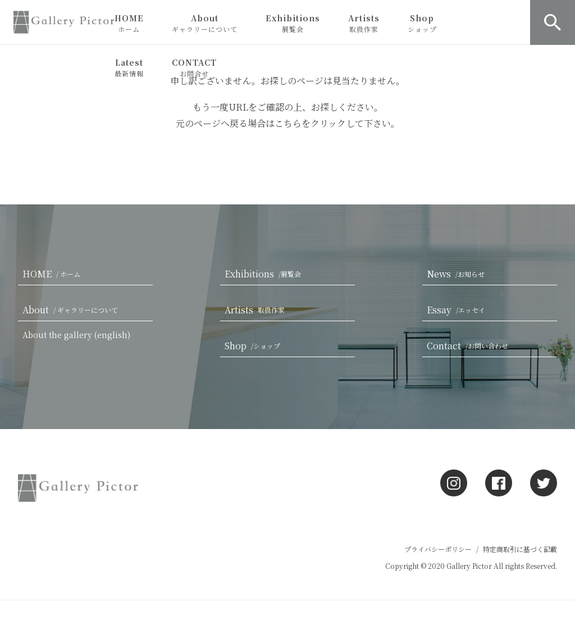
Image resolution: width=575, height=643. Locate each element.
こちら (288, 123)
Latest (129, 67)
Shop (422, 23)
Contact (470, 345)
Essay (458, 309)
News (458, 273)
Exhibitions (293, 23)
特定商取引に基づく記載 (520, 549)
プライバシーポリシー (438, 549)
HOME (129, 23)
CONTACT (194, 67)
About (205, 23)
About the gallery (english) (76, 334)
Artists (364, 23)
